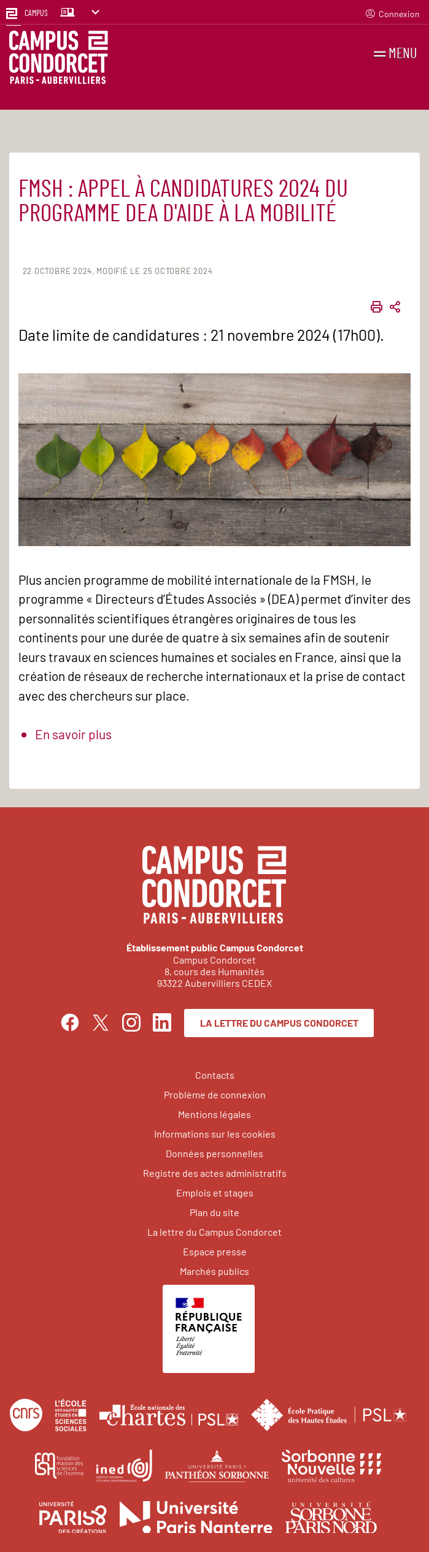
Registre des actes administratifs (215, 1173)
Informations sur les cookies (215, 1133)
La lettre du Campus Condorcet (279, 1023)
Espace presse (215, 1251)
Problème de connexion (215, 1094)
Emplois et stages (214, 1192)
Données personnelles (214, 1153)
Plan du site (214, 1212)
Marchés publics (214, 1271)
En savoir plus (73, 734)
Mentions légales (214, 1114)
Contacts (214, 1075)
